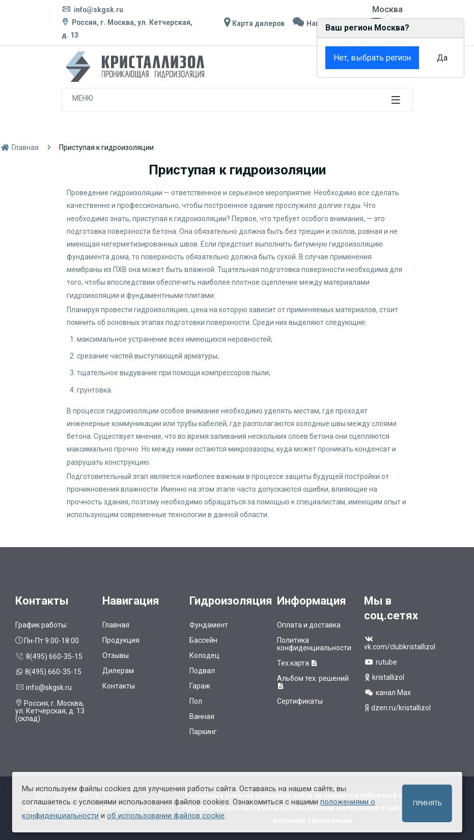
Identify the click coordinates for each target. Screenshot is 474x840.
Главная (19, 147)
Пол (195, 701)
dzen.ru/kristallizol (397, 708)
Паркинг (203, 732)
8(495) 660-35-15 (48, 656)
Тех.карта (297, 663)
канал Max (387, 692)
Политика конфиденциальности (314, 644)
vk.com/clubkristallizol (399, 643)
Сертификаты (300, 701)
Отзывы (115, 655)
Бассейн (203, 640)
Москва (387, 9)
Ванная (201, 716)
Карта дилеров (253, 23)
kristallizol (384, 677)
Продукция (121, 640)
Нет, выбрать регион (369, 58)
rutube (380, 662)
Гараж (199, 686)
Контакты (118, 686)
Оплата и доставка (309, 625)
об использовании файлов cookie (166, 815)
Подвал (202, 671)
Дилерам (118, 671)
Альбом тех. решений (313, 681)
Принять (427, 803)
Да (440, 58)
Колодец (204, 655)
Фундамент (208, 625)
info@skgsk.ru (93, 10)
